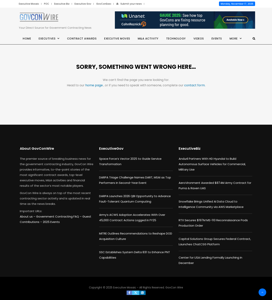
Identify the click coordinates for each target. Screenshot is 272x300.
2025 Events (51, 222)
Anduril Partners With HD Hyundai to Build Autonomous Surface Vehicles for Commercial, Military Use (212, 164)
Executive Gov (83, 3)
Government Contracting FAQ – (59, 216)
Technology (176, 38)
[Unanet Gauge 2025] (185, 20)
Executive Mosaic (29, 3)
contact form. (194, 85)
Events (216, 38)
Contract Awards (82, 38)
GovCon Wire (174, 287)
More (234, 38)
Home (27, 38)
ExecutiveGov (111, 148)
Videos (198, 38)
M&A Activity (148, 38)
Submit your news (129, 3)
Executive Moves (117, 38)
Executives (47, 38)
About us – (28, 216)
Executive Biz (62, 3)
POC (46, 3)
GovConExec (103, 3)
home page (94, 85)
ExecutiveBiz (190, 148)
